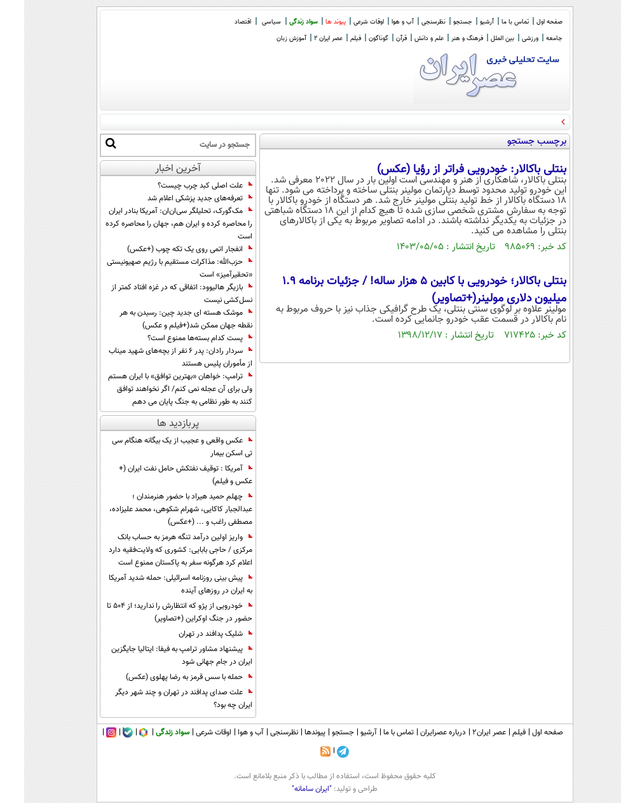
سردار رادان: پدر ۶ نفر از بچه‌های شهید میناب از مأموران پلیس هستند (156, 357)
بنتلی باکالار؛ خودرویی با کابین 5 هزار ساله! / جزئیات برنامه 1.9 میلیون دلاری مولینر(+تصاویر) (400, 290)
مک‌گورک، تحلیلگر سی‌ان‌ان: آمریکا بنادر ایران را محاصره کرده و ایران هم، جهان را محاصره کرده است (154, 223)
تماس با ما (491, 22)
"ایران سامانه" (288, 789)
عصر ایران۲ (465, 732)
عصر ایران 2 (304, 38)
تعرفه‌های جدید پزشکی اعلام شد (175, 198)
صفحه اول (525, 22)
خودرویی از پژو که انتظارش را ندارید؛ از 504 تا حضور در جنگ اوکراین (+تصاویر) (155, 612)
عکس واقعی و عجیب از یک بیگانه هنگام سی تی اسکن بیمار (158, 447)
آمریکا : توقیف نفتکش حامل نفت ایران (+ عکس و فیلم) (161, 475)
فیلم (331, 38)
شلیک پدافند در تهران (191, 634)
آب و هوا (378, 22)
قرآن (377, 38)
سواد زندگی (279, 22)
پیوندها (290, 732)
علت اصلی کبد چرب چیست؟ (180, 185)
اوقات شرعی (344, 22)
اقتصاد (218, 22)
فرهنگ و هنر (443, 38)
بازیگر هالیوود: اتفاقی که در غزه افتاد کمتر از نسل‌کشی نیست (157, 294)
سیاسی (247, 22)
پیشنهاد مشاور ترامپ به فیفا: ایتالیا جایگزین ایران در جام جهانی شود (157, 655)
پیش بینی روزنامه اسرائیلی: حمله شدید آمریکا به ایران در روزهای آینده (156, 584)
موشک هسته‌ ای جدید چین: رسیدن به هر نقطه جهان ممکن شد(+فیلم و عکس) (161, 319)
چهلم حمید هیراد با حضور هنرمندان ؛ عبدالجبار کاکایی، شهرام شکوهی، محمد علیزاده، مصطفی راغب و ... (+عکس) (156, 509)
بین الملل (478, 38)
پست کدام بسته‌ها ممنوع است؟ (175, 338)
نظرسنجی (409, 22)
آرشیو (463, 22)
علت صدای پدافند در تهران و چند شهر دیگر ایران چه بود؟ (159, 699)
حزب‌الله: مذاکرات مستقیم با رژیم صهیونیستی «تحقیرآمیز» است (155, 268)
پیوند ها (311, 22)
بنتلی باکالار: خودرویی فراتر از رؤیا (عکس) (447, 170)
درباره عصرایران (419, 732)
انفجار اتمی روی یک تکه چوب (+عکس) (165, 249)
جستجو (438, 22)
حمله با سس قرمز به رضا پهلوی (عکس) (165, 677)
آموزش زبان (267, 38)
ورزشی (506, 38)
